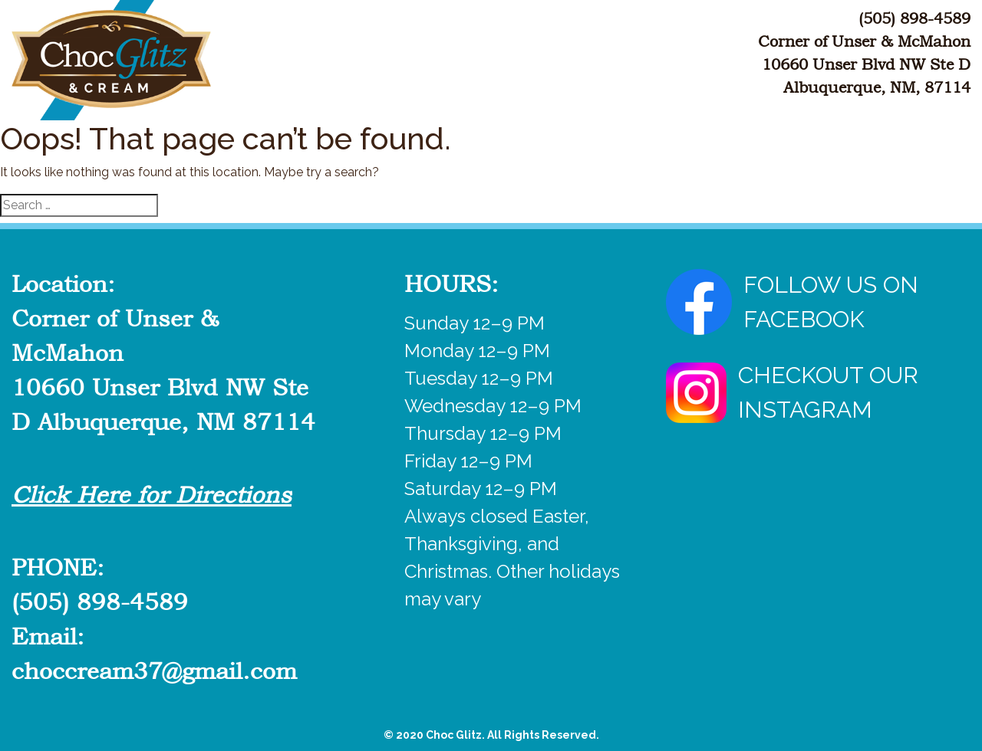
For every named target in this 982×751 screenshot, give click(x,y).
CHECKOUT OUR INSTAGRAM (792, 392)
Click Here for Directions (152, 495)
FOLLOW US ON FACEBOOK (792, 302)
